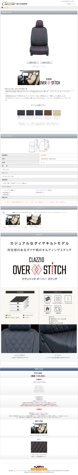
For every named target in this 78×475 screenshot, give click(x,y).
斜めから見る (46, 62)
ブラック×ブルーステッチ (39, 114)
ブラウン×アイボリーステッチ (48, 115)
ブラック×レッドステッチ (21, 114)
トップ (6, 7)
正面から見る (32, 62)
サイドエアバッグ (41, 190)
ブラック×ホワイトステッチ (30, 115)
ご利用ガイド (70, 4)
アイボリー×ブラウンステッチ (57, 115)
